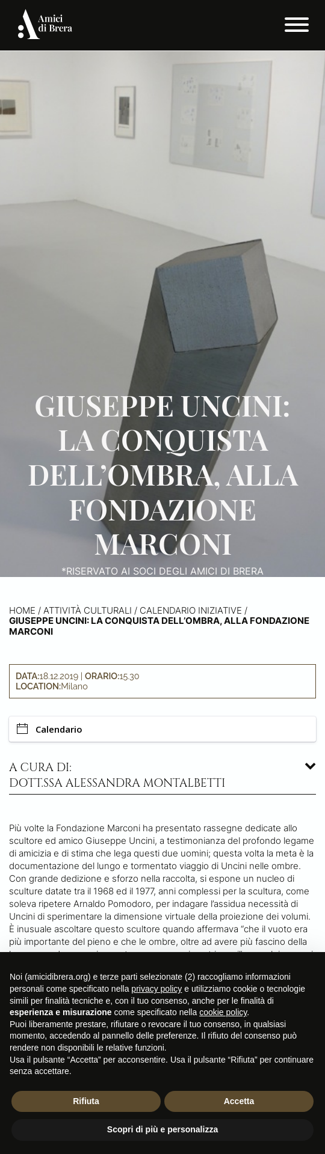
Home (22, 610)
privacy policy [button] (156, 989)
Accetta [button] (239, 1101)
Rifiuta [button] (86, 1101)
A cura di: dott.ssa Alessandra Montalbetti (117, 775)
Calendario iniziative (191, 610)
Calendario (49, 729)
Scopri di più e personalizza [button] (162, 1129)
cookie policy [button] (223, 1012)
